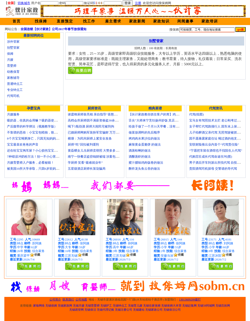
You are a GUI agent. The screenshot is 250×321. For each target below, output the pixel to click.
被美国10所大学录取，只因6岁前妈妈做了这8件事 (41, 168)
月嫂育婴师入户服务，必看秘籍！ (30, 162)
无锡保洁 (90, 309)
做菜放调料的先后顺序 (144, 132)
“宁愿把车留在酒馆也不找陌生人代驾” (215, 150)
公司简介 (55, 299)
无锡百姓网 (222, 305)
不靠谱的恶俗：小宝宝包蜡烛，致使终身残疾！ (40, 132)
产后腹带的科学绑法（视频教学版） (32, 126)
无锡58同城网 (206, 305)
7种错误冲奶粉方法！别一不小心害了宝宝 (36, 156)
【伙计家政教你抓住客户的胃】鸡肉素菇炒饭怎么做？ (166, 114)
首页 (17, 21)
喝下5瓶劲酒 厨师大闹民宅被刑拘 (91, 126)
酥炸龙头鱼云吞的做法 (144, 168)
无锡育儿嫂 (135, 305)
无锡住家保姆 (151, 305)
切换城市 (24, 3)
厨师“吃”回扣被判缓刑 (83, 144)
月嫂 (10, 59)
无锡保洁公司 (172, 309)
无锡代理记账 (105, 309)
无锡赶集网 (189, 305)
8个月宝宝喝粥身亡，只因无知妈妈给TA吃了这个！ (42, 138)
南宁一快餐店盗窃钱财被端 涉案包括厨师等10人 (101, 156)
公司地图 (81, 299)
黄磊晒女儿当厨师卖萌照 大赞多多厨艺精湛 (98, 150)
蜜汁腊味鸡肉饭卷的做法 (146, 162)
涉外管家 (13, 41)
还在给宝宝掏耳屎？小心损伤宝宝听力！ (35, 150)
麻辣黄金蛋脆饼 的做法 (145, 144)
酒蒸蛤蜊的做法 (140, 150)
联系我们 (68, 299)
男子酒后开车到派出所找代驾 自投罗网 (216, 162)
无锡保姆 (51, 305)
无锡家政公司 (154, 309)
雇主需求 (113, 21)
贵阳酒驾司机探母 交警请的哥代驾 (213, 168)
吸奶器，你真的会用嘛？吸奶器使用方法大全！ (40, 120)
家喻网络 (39, 305)
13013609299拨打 (190, 299)
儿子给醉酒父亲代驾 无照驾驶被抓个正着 (217, 132)
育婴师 (11, 65)
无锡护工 (106, 305)
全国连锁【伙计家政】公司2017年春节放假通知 (53, 29)
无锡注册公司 (123, 309)
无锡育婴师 (92, 305)
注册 (138, 3)
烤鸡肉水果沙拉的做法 (144, 138)
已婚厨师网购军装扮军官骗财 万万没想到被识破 (101, 132)
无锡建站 (139, 309)
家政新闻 (137, 21)
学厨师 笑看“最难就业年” (85, 162)
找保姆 (41, 21)
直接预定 (65, 21)
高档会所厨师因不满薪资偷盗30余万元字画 (97, 120)
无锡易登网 (76, 309)
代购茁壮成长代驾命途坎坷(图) (210, 156)
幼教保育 (13, 72)
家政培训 (209, 21)
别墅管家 (13, 47)
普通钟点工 (15, 84)
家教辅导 (13, 78)
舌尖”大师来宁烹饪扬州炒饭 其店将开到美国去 (161, 120)
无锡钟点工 (120, 305)
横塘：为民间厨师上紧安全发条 (90, 138)
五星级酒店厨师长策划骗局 (86, 168)
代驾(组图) (196, 114)
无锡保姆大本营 (171, 305)
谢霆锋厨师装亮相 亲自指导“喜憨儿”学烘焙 (98, 114)
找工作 (89, 21)
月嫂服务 (13, 114)
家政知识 (161, 21)
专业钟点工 (15, 90)
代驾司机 (13, 96)
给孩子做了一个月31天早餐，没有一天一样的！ (161, 126)
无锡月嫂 (78, 305)
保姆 (10, 53)
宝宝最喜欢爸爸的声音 (22, 144)
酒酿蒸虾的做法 (140, 156)
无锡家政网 (65, 305)
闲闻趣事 (185, 21)
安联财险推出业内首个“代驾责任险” (214, 144)
